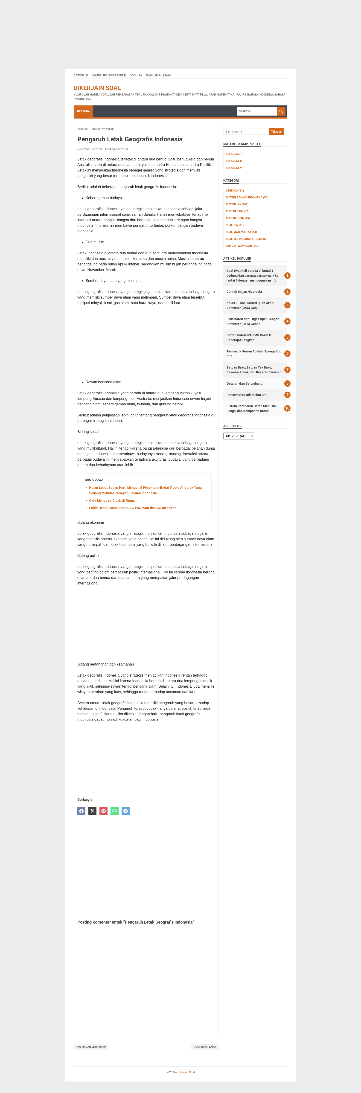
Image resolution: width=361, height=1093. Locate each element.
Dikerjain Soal (97, 87)
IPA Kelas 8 (234, 161)
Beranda (83, 111)
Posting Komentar (116, 149)
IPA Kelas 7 (234, 154)
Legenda (235, 190)
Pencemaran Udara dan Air (246, 395)
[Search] (257, 111)
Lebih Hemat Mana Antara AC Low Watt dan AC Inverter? (132, 508)
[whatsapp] (115, 811)
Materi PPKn (238, 218)
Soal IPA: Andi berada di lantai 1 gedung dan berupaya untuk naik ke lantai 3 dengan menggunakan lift (252, 275)
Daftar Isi (81, 75)
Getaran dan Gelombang (244, 383)
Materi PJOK (237, 211)
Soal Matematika (241, 232)
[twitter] (92, 811)
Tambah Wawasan (242, 245)
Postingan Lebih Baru (91, 1046)
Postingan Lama (205, 1046)
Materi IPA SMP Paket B (109, 75)
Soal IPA (136, 75)
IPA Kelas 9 (234, 167)
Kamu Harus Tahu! (159, 75)
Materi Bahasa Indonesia (247, 197)
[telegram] (126, 811)
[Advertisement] (138, 32)
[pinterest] (103, 811)
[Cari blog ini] (245, 131)
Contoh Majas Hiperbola (244, 292)
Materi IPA (237, 204)
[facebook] (81, 811)
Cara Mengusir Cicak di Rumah (113, 500)
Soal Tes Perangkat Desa (246, 239)
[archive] (238, 436)
